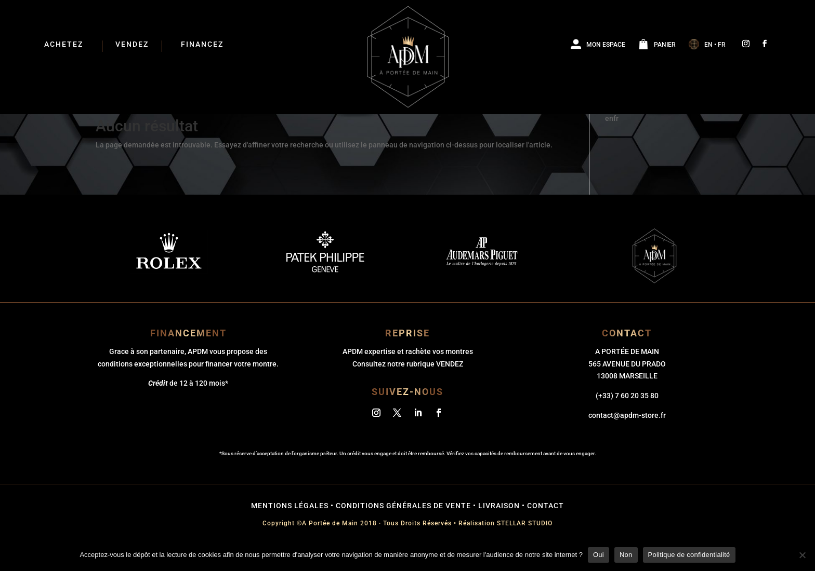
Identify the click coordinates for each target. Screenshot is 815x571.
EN (708, 44)
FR (722, 44)
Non (626, 555)
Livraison (499, 531)
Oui (598, 555)
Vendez (132, 44)
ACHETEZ (63, 44)
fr (616, 144)
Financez (202, 44)
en (609, 144)
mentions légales (289, 531)
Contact (545, 531)
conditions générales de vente (403, 531)
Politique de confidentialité (689, 555)
